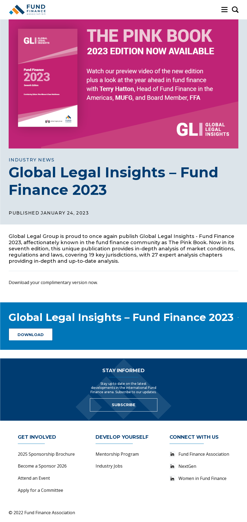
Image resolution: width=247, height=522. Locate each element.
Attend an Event (34, 478)
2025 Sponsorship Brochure (46, 454)
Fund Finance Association (199, 454)
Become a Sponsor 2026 (42, 466)
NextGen (183, 466)
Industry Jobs (109, 466)
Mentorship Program (117, 454)
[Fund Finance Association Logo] (27, 9)
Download (31, 334)
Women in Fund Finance (198, 478)
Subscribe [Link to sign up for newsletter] (123, 404)
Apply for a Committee (40, 490)
